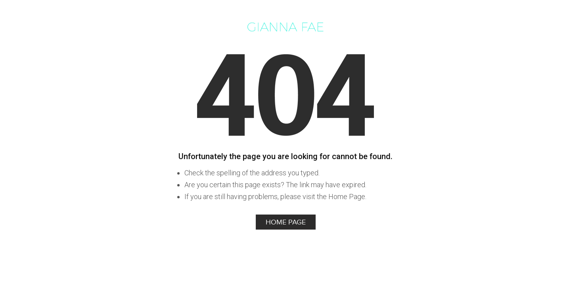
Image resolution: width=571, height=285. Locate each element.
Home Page (286, 222)
